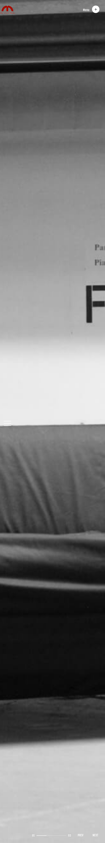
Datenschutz (54, 795)
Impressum (32, 795)
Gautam (27, 832)
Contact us (12, 795)
